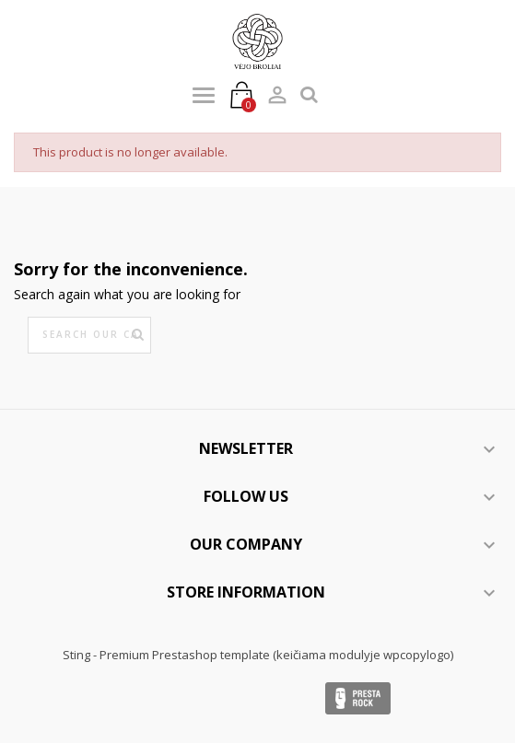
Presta (358, 698)
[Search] (89, 335)
